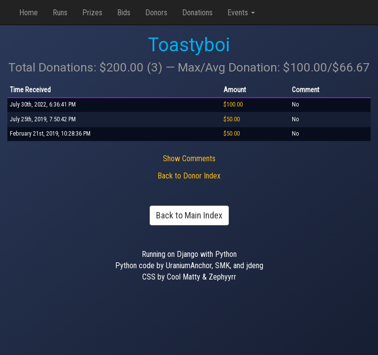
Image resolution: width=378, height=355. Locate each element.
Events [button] (241, 12)
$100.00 (233, 104)
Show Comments (189, 158)
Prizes (92, 12)
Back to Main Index (189, 215)
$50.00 (231, 119)
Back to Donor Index (189, 175)
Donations (197, 12)
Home (28, 12)
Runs (60, 12)
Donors (156, 12)
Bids (123, 12)
